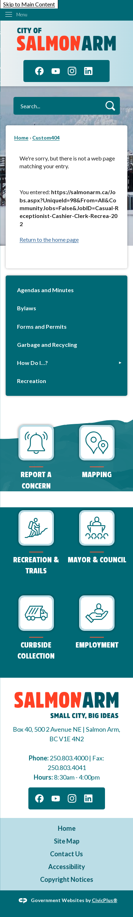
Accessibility (66, 866)
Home (21, 138)
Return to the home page (49, 239)
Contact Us (66, 854)
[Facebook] (39, 71)
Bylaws (26, 308)
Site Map (66, 841)
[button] (110, 105)
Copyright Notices (66, 879)
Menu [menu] (21, 14)
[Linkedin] (88, 71)
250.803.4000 (69, 758)
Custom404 (46, 138)
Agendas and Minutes (45, 289)
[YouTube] (55, 71)
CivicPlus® (104, 900)
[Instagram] (72, 71)
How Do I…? (32, 362)
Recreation (31, 380)
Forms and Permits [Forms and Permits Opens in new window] (42, 326)
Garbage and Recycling (47, 344)
